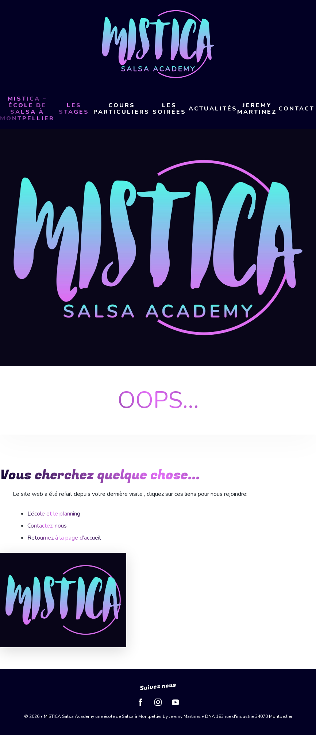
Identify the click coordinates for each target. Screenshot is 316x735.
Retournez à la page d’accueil (64, 538)
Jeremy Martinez (257, 108)
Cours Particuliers (121, 108)
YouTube (175, 702)
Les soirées (169, 108)
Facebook (140, 702)
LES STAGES (74, 108)
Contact (296, 109)
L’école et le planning (53, 514)
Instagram (158, 702)
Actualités (213, 109)
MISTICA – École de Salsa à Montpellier (27, 108)
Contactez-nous (47, 526)
